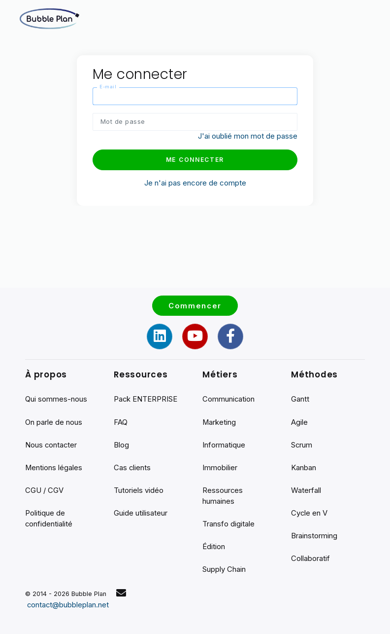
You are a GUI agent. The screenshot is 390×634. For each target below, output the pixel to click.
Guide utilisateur (140, 512)
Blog (121, 443)
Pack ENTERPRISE (146, 397)
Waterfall (306, 489)
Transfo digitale (228, 523)
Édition (213, 546)
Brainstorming (314, 535)
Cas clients (132, 466)
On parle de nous (53, 420)
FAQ (121, 420)
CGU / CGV (44, 489)
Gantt (300, 397)
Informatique (223, 443)
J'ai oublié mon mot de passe (247, 136)
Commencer (195, 303)
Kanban (303, 466)
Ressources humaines (222, 495)
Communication (228, 397)
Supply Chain (224, 569)
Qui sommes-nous (56, 397)
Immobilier (219, 466)
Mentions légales (54, 466)
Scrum (302, 443)
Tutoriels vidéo (138, 489)
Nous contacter (51, 443)
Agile (299, 420)
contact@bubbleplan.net (68, 604)
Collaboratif (310, 557)
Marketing (219, 420)
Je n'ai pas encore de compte (195, 182)
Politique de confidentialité (49, 517)
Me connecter (195, 160)
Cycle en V (309, 512)
